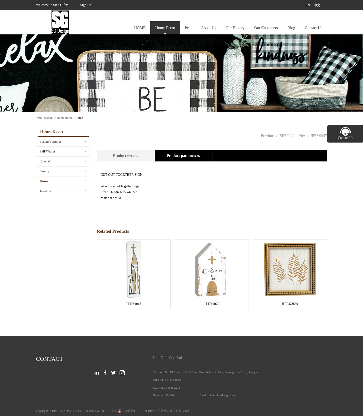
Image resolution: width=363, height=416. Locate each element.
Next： (313, 136)
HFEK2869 (290, 304)
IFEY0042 (133, 304)
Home (79, 118)
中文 (317, 5)
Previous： (277, 136)
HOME (139, 28)
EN (308, 5)
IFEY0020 (211, 304)
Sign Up (85, 5)
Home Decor (64, 118)
